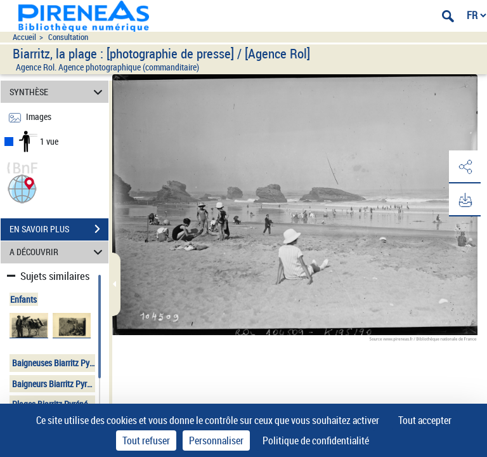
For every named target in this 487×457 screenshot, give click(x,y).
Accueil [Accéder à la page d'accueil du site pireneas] (24, 37)
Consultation (68, 37)
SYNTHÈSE (58, 92)
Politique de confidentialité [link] (316, 440)
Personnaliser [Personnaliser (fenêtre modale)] (216, 440)
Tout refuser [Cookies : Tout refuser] (146, 440)
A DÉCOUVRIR (58, 252)
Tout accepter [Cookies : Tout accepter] (424, 420)
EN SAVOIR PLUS (59, 229)
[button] (22, 188)
